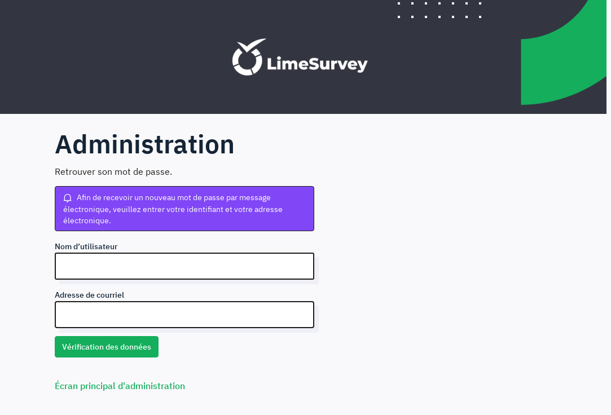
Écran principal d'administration (120, 385)
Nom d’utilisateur (86, 246)
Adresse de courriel (89, 295)
